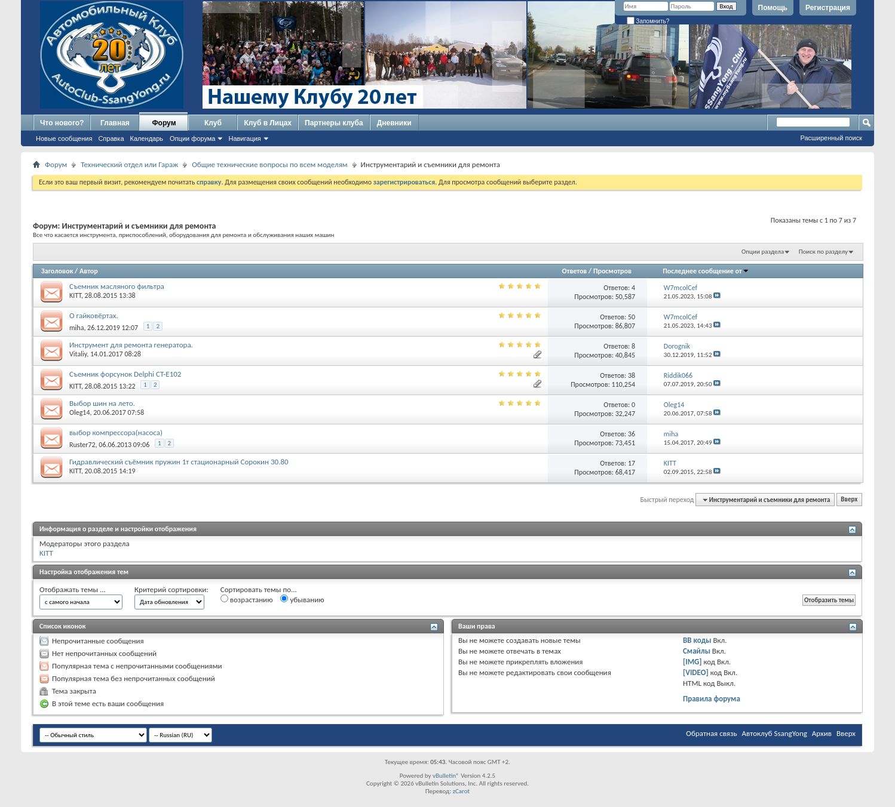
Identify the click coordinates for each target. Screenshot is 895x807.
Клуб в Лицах (268, 123)
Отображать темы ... (72, 589)
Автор (88, 271)
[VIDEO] (696, 672)
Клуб (213, 123)
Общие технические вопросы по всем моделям (269, 164)
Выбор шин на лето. (102, 403)
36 (631, 434)
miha (76, 328)
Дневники (394, 123)
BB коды (697, 640)
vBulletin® (446, 776)
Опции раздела (762, 251)
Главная (115, 123)
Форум (164, 123)
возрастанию (246, 599)
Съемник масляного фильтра (116, 286)
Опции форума (192, 138)
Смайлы (696, 650)
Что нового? (62, 123)
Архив (822, 733)
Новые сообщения (64, 138)
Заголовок (57, 271)
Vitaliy (78, 354)
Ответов (574, 271)
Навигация (244, 138)
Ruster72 (82, 445)
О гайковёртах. (93, 315)
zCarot (461, 791)
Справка (111, 138)
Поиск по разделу (823, 251)
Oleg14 (79, 412)
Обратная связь (711, 733)
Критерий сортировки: (171, 589)
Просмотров (612, 271)
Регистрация (827, 8)
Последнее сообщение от (706, 271)
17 (631, 463)
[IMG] (692, 661)
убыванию (302, 599)
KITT (75, 295)
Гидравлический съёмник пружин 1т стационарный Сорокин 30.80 (179, 461)
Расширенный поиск (831, 137)
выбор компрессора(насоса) (116, 432)
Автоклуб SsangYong (774, 733)
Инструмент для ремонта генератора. (131, 344)
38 (631, 375)
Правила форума (711, 698)
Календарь (147, 138)
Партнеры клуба (334, 123)
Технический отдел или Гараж (129, 164)
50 (631, 317)
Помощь (772, 8)
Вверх (849, 500)
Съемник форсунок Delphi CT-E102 (125, 373)
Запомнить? (648, 21)
